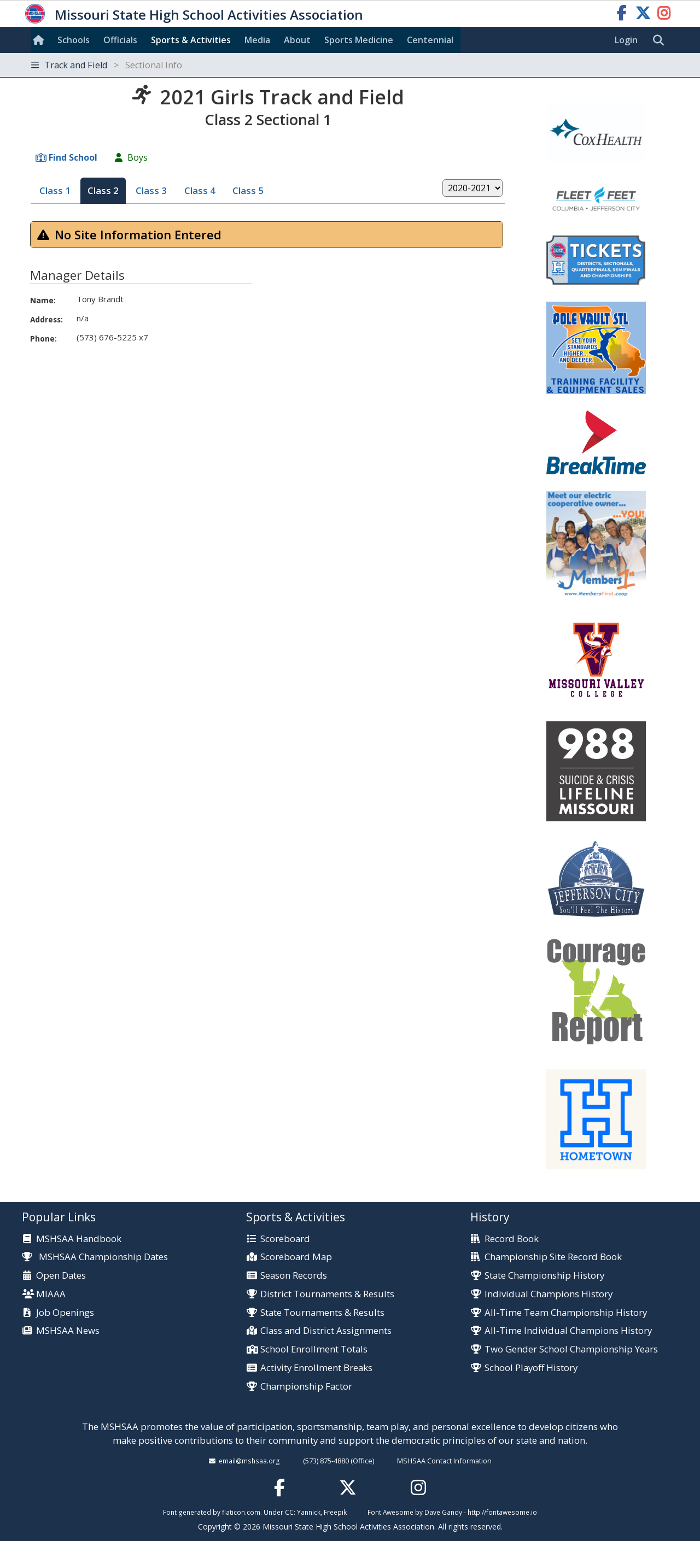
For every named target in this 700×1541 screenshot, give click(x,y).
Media (257, 40)
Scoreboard (285, 1239)
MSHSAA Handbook (78, 1239)
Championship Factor (306, 1386)
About (297, 40)
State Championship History (544, 1276)
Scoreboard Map (296, 1257)
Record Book (512, 1239)
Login (626, 40)
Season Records (293, 1276)
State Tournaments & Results (322, 1313)
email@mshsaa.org (249, 1460)
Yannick (308, 1512)
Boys (137, 157)
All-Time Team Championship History (566, 1313)
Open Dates (61, 1276)
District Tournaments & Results (327, 1294)
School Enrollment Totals (314, 1349)
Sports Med (358, 40)
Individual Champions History (548, 1294)
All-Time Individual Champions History (568, 1331)
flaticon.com (241, 1512)
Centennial (430, 40)
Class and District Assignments (326, 1331)
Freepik (335, 1512)
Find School (73, 157)
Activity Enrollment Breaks (316, 1368)
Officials (120, 40)
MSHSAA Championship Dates (95, 1256)
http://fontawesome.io (502, 1512)
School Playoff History (531, 1368)
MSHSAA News (68, 1331)
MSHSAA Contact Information (444, 1461)
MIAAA (51, 1294)
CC (289, 1512)
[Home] (40, 40)
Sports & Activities (191, 40)
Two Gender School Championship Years (571, 1349)
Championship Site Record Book (553, 1257)
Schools (73, 40)
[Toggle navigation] (350, 65)
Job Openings (65, 1313)
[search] (661, 40)
